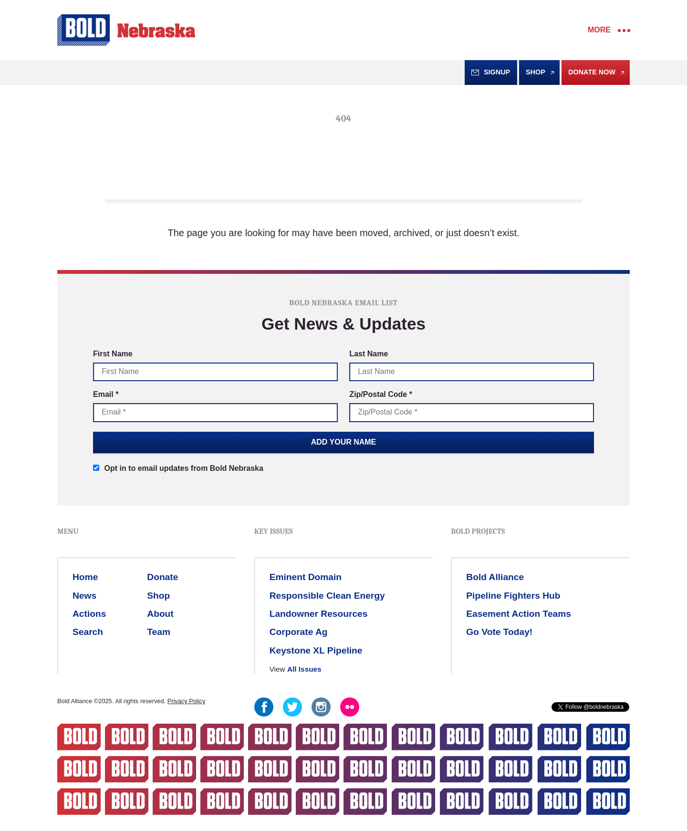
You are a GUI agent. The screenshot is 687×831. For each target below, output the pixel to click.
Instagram (321, 707)
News (84, 596)
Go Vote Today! (499, 632)
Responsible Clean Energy (327, 596)
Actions (89, 614)
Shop (535, 72)
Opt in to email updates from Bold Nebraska (178, 468)
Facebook (263, 707)
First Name (113, 354)
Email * (105, 394)
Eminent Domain (306, 577)
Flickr (349, 707)
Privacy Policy (186, 701)
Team (158, 632)
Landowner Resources (319, 614)
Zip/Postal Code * (380, 394)
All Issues (304, 669)
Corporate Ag (299, 632)
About (160, 614)
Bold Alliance (495, 577)
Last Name (368, 354)
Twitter (292, 707)
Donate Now (591, 72)
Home (85, 577)
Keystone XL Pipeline (316, 650)
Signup (497, 72)
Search (88, 632)
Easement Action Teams (518, 614)
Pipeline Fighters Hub (513, 596)
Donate (162, 577)
